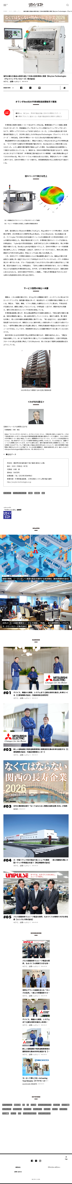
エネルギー (56, 1105)
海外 (43, 493)
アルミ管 (33, 1105)
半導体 (30, 493)
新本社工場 (17, 1105)
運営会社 (17, 1167)
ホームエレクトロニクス (29, 1113)
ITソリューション (7, 1105)
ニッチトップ (63, 1109)
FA (27, 1105)
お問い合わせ (18, 1172)
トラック (55, 1109)
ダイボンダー (7, 493)
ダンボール (47, 1109)
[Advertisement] (38, 1132)
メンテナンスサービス (44, 1113)
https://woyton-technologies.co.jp (19, 482)
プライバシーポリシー (54, 1167)
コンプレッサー (7, 1109)
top (66, 1159)
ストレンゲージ (38, 1109)
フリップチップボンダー (19, 493)
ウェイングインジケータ (44, 1105)
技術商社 (37, 493)
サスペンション (17, 1109)
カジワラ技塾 (65, 1105)
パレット (13, 1113)
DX (23, 1105)
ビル (19, 1113)
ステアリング (27, 1109)
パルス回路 (5, 1113)
